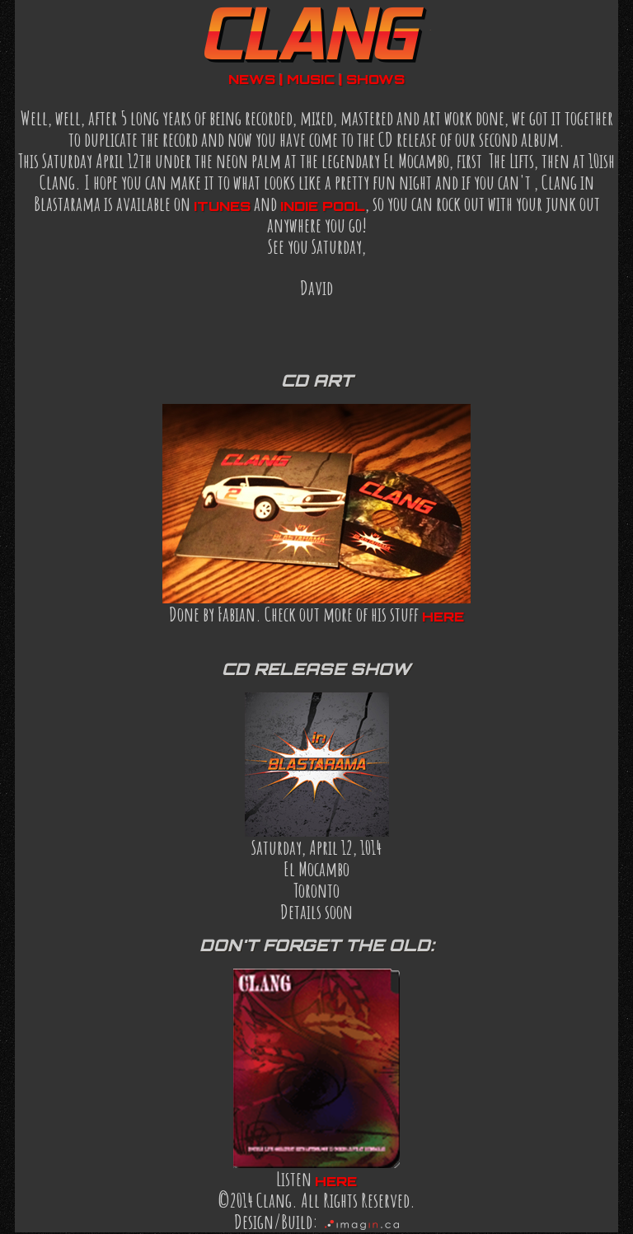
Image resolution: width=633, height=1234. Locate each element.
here (443, 616)
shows (375, 79)
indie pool (322, 206)
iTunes (222, 206)
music (311, 79)
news (251, 79)
